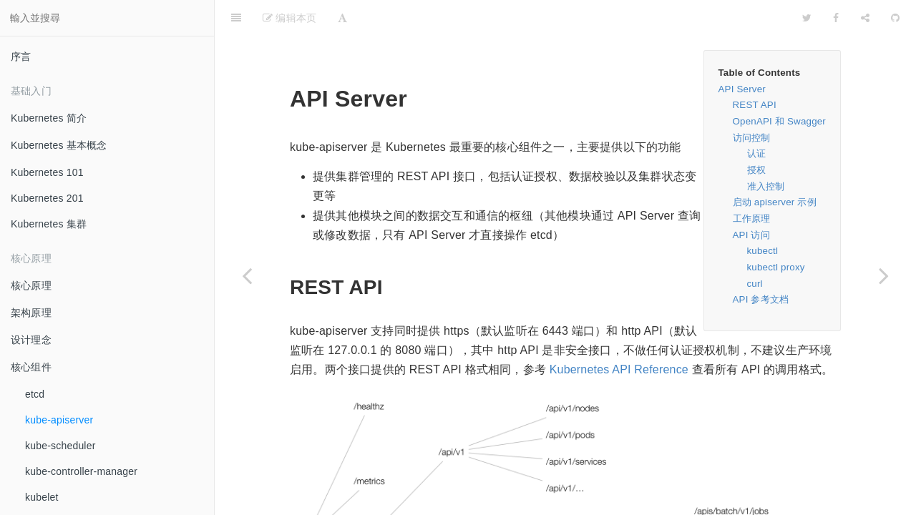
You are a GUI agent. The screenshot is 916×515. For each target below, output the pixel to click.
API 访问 (751, 199)
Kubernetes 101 (47, 172)
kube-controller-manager (81, 471)
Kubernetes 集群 (49, 224)
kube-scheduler (60, 445)
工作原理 (752, 182)
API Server (742, 53)
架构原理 (31, 312)
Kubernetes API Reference (619, 334)
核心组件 (31, 367)
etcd (34, 394)
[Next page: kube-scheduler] (884, 275)
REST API (754, 69)
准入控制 (766, 150)
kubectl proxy (776, 231)
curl (755, 247)
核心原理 (31, 285)
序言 (21, 56)
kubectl (763, 215)
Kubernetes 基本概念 (59, 145)
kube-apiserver (59, 420)
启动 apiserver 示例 (775, 166)
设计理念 (31, 339)
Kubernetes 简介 (49, 118)
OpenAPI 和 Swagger (780, 85)
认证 (756, 117)
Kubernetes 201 (47, 198)
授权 (756, 134)
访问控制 (752, 102)
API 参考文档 (761, 263)
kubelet (42, 497)
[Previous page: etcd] (247, 275)
